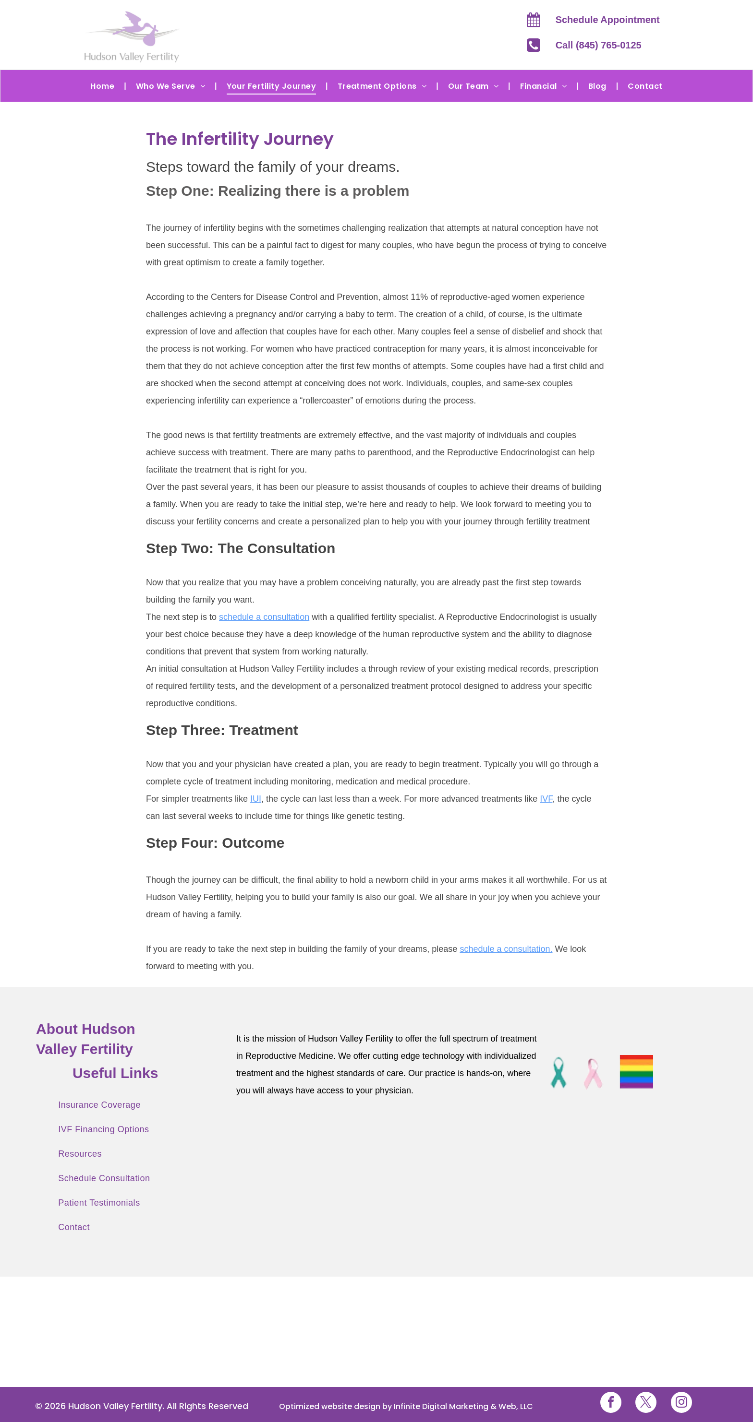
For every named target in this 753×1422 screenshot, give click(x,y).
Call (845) (577, 45)
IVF (546, 799)
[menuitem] (103, 85)
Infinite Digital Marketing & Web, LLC (463, 1406)
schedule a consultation (264, 617)
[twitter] (645, 1403)
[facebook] (610, 1403)
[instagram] (681, 1403)
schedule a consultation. (506, 949)
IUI (255, 799)
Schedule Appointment (608, 19)
